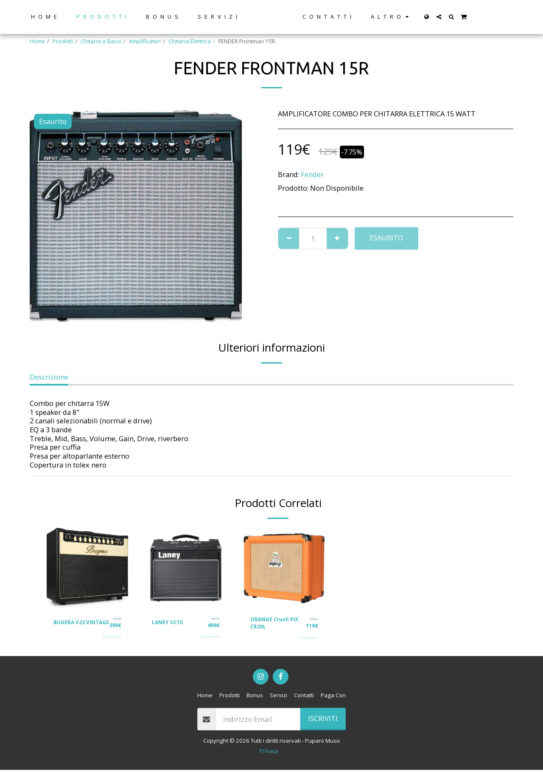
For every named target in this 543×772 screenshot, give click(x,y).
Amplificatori (145, 41)
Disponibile (111, 639)
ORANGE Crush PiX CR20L (276, 624)
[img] (87, 568)
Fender (312, 174)
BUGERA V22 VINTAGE (70, 624)
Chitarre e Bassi (101, 41)
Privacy (269, 753)
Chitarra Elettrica (189, 41)
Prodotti (63, 41)
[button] (453, 17)
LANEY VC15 (168, 622)
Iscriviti (323, 720)
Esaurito (386, 237)
